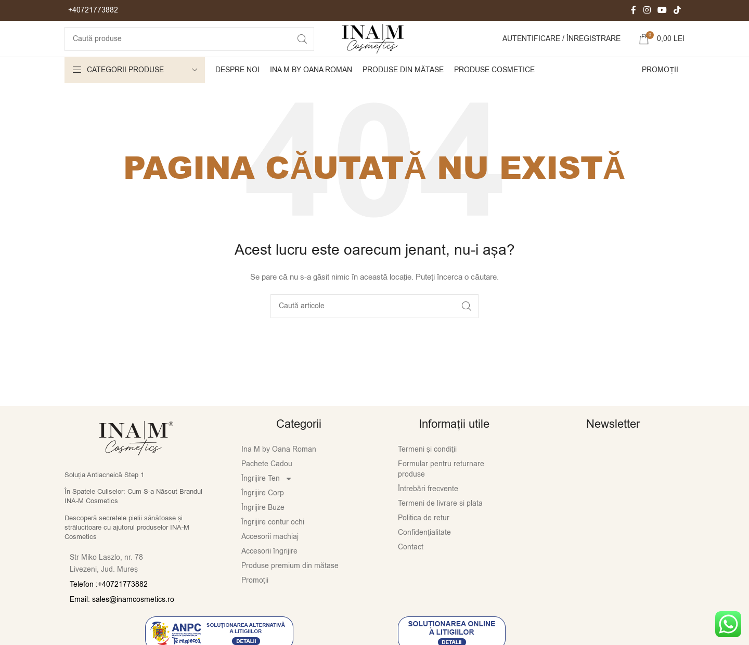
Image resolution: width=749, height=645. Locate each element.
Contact (410, 566)
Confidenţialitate (424, 552)
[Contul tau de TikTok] (677, 11)
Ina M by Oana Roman (278, 468)
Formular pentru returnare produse (441, 488)
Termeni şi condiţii (427, 468)
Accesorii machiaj (270, 556)
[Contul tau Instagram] (647, 11)
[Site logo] (374, 49)
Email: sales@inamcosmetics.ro (122, 619)
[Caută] (181, 49)
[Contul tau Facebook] (633, 11)
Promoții (254, 599)
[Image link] (136, 457)
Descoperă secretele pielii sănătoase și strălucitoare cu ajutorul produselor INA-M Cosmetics (126, 546)
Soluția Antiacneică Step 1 (104, 494)
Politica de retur (423, 537)
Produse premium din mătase (290, 585)
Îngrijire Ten (266, 498)
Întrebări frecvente (428, 508)
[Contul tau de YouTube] (662, 11)
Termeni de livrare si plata (440, 523)
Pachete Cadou (266, 483)
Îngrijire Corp (262, 512)
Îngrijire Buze (263, 527)
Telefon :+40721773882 (109, 604)
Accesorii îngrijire (269, 570)
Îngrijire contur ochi (272, 541)
